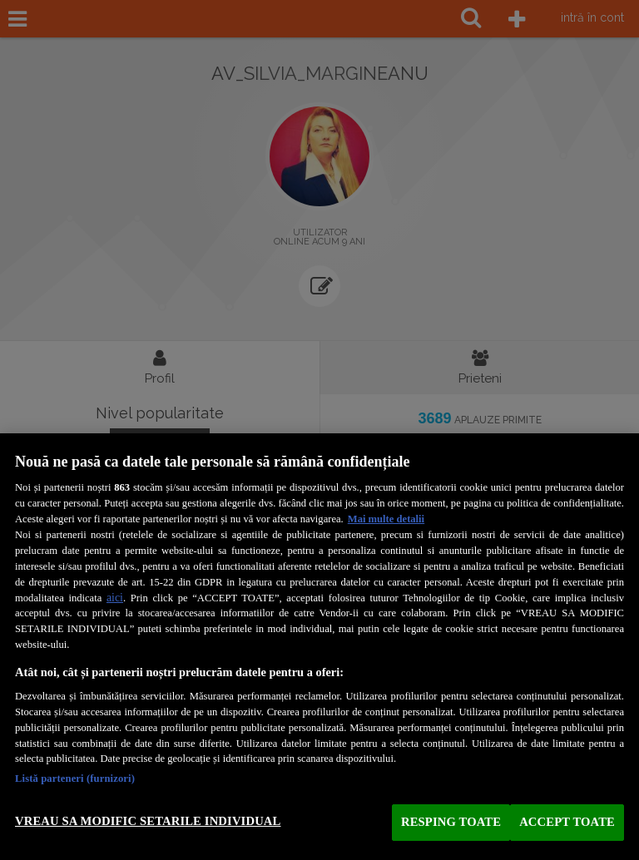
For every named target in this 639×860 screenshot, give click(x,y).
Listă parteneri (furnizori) (75, 778)
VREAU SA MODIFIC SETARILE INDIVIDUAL (147, 821)
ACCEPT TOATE (567, 821)
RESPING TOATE (451, 821)
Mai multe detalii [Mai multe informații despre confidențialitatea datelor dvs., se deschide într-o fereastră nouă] (386, 519)
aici (114, 597)
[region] (319, 646)
